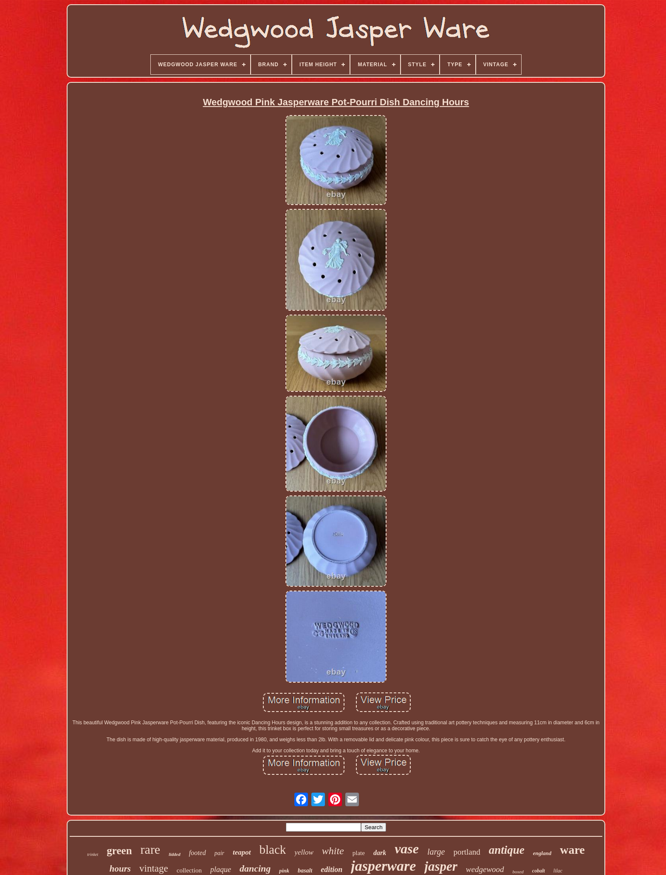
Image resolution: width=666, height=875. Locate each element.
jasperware (383, 866)
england (542, 853)
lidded (175, 854)
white (333, 850)
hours (120, 869)
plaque (220, 869)
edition (331, 869)
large (436, 851)
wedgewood (485, 869)
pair (219, 853)
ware (572, 849)
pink (284, 870)
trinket (92, 854)
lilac (557, 871)
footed (197, 852)
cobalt (538, 871)
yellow (303, 852)
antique (507, 850)
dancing (255, 868)
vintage (153, 868)
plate (359, 853)
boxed (518, 871)
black (273, 849)
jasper (440, 866)
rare (151, 849)
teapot (242, 852)
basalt (305, 870)
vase (407, 848)
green (119, 850)
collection (189, 870)
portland (466, 851)
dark (379, 852)
